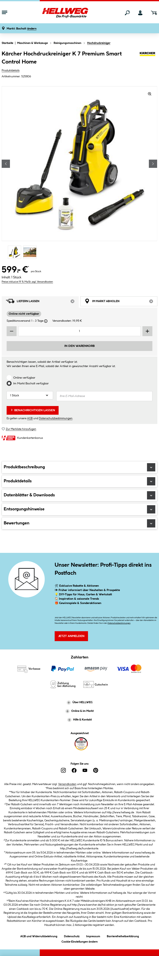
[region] (79, 173)
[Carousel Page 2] (31, 252)
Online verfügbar (24, 377)
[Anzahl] (30, 395)
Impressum (93, 936)
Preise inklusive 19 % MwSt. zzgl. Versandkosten (27, 282)
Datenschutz (72, 936)
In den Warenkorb (79, 346)
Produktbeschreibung (79, 467)
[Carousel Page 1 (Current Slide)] (15, 252)
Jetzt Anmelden (71, 636)
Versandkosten (67, 784)
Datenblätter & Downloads (79, 495)
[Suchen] (127, 12)
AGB (30, 418)
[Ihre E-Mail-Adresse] (104, 396)
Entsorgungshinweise (79, 509)
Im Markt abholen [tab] (121, 302)
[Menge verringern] (12, 331)
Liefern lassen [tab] (42, 302)
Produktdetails (10, 70)
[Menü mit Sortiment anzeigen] (4, 13)
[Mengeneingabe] (79, 331)
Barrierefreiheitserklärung (123, 936)
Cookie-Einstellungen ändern (79, 941)
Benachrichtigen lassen (32, 410)
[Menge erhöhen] (147, 331)
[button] (21, 29)
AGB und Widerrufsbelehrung (38, 936)
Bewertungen (79, 523)
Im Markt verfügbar (31, 383)
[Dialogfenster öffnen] (45, 321)
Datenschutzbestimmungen (55, 418)
